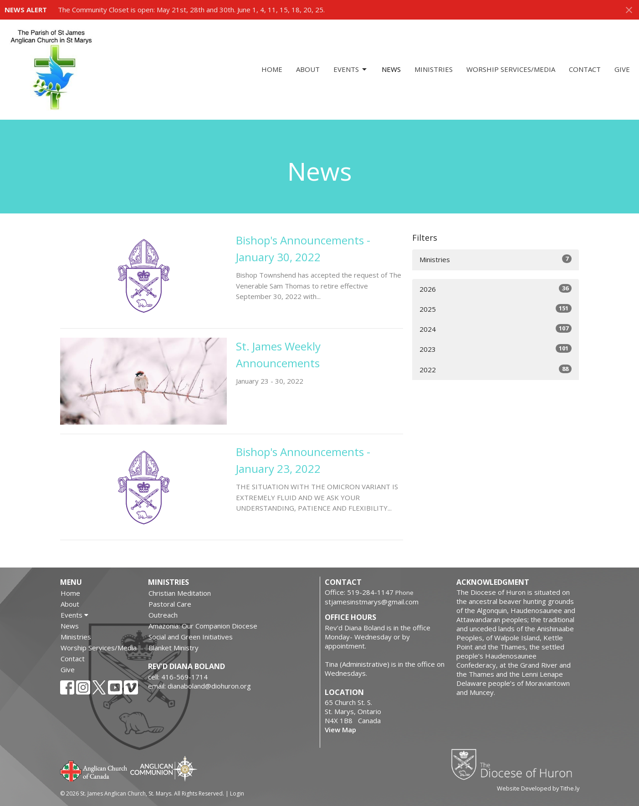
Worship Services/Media (510, 69)
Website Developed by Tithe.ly (538, 788)
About (308, 69)
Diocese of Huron (515, 764)
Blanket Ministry (173, 647)
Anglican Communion (164, 768)
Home (271, 69)
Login (237, 793)
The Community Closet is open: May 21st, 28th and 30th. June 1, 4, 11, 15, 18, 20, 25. (191, 9)
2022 (495, 369)
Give (622, 69)
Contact (585, 69)
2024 (495, 329)
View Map (340, 729)
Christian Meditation (179, 593)
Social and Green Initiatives (190, 636)
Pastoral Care (169, 603)
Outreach (163, 614)
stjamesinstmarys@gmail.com (372, 601)
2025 (495, 309)
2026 (495, 289)
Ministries (433, 69)
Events (350, 69)
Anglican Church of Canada (94, 770)
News (391, 69)
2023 (495, 349)
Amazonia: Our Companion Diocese (202, 625)
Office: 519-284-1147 (359, 592)
